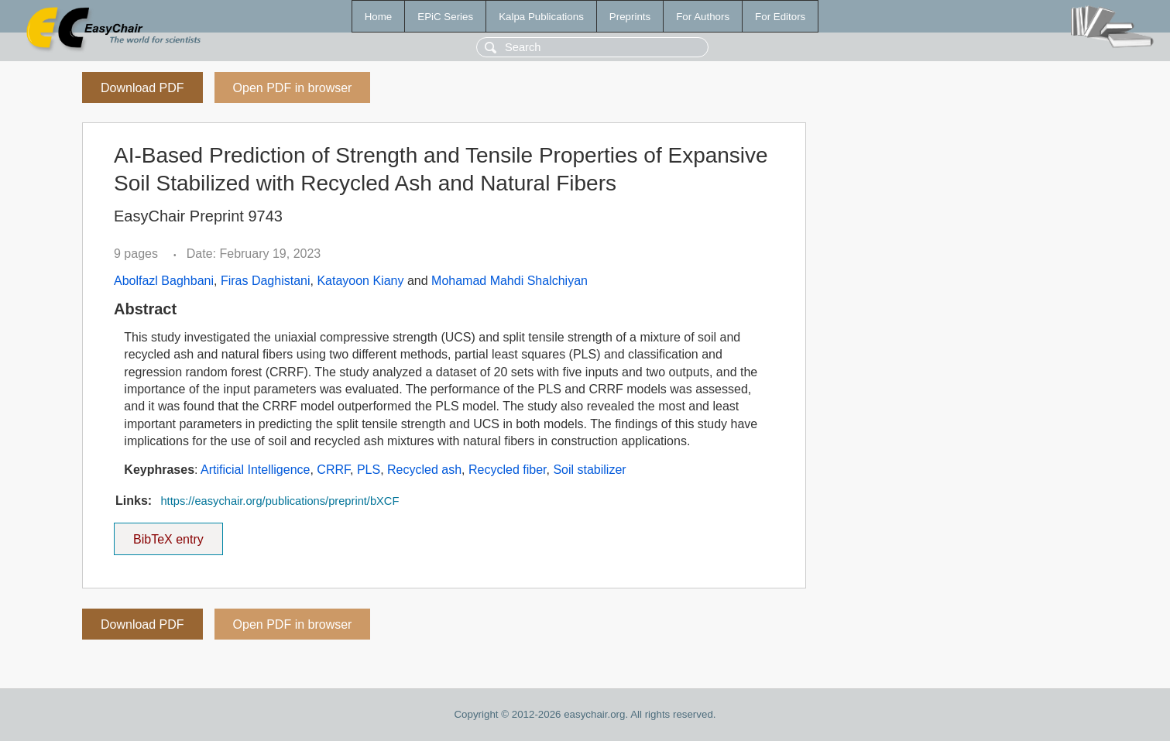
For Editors (780, 16)
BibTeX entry (168, 534)
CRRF (333, 469)
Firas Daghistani (266, 280)
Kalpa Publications (541, 16)
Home (379, 16)
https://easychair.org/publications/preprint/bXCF (279, 501)
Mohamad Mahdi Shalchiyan (509, 280)
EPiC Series (445, 16)
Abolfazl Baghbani (164, 280)
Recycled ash (424, 469)
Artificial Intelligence (255, 469)
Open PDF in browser (292, 87)
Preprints (629, 16)
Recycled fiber (507, 469)
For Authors (702, 16)
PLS (368, 469)
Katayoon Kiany (360, 280)
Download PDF (142, 87)
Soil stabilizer (589, 469)
